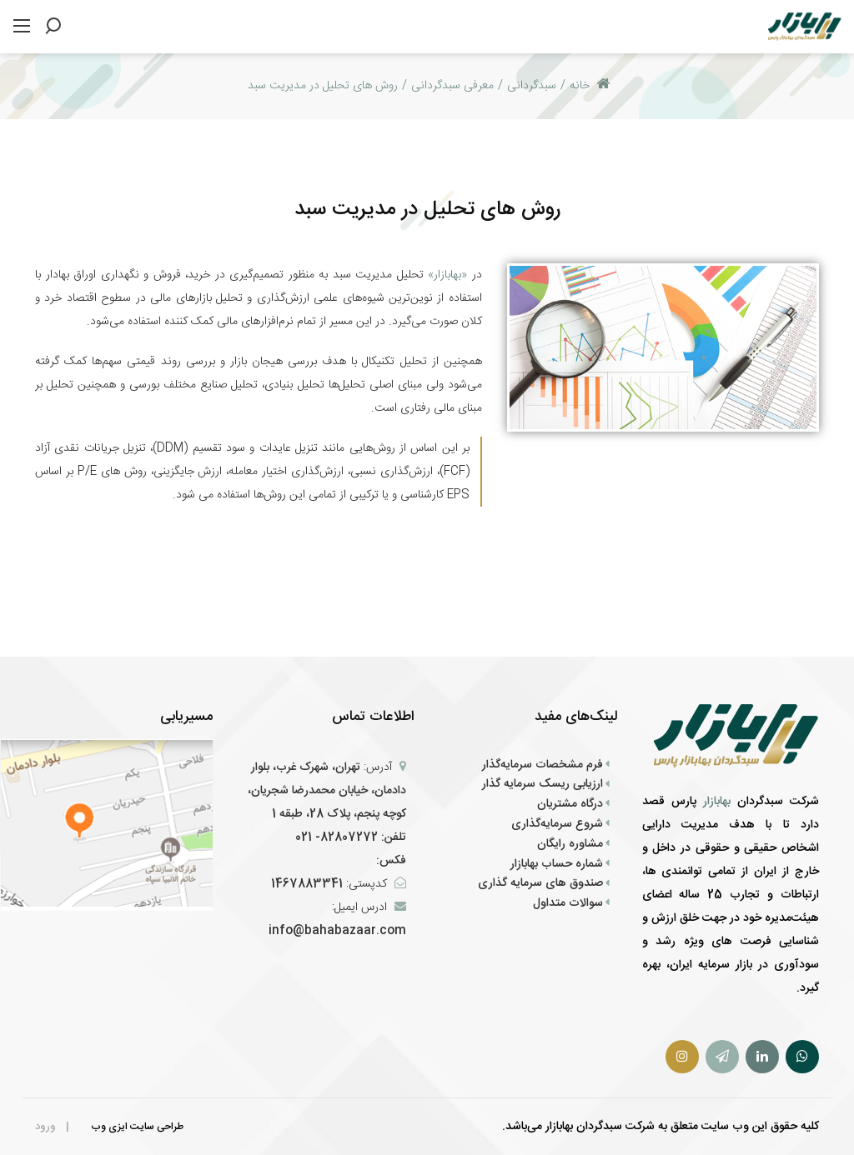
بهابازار (720, 802)
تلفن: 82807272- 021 (350, 838)
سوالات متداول (568, 903)
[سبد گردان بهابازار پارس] (804, 27)
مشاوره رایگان (570, 844)
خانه (590, 86)
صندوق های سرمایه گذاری (540, 883)
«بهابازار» (446, 275)
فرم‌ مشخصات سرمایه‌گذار (542, 765)
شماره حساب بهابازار (556, 864)
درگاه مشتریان (570, 804)
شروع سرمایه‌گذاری (557, 824)
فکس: (389, 861)
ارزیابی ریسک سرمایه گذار (542, 784)
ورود (45, 1127)
